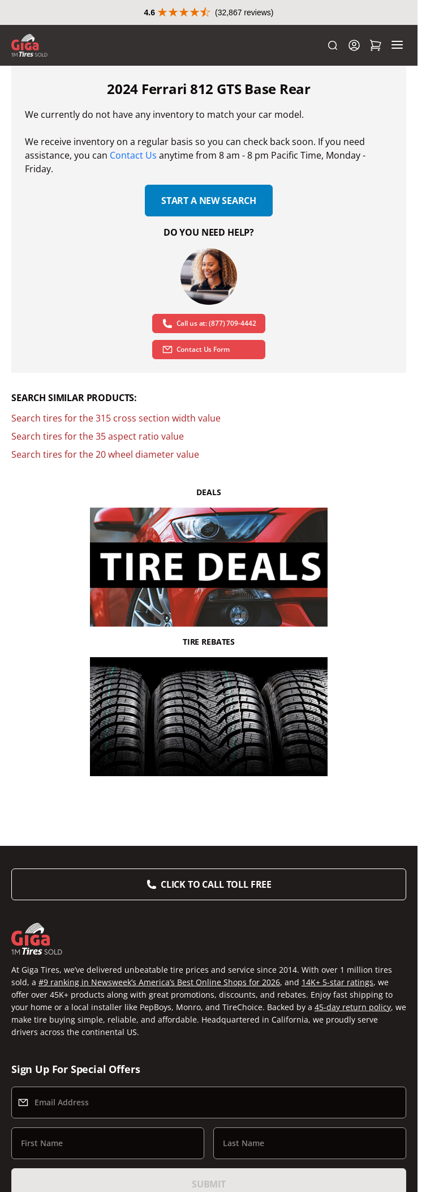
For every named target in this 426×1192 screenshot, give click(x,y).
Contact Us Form (196, 349)
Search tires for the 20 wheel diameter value (105, 454)
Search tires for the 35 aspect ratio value (97, 436)
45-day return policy (353, 1007)
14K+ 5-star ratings (337, 982)
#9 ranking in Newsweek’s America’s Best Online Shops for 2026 (159, 982)
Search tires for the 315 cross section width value (116, 418)
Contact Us (133, 155)
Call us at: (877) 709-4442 (209, 323)
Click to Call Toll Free (216, 884)
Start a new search (208, 200)
